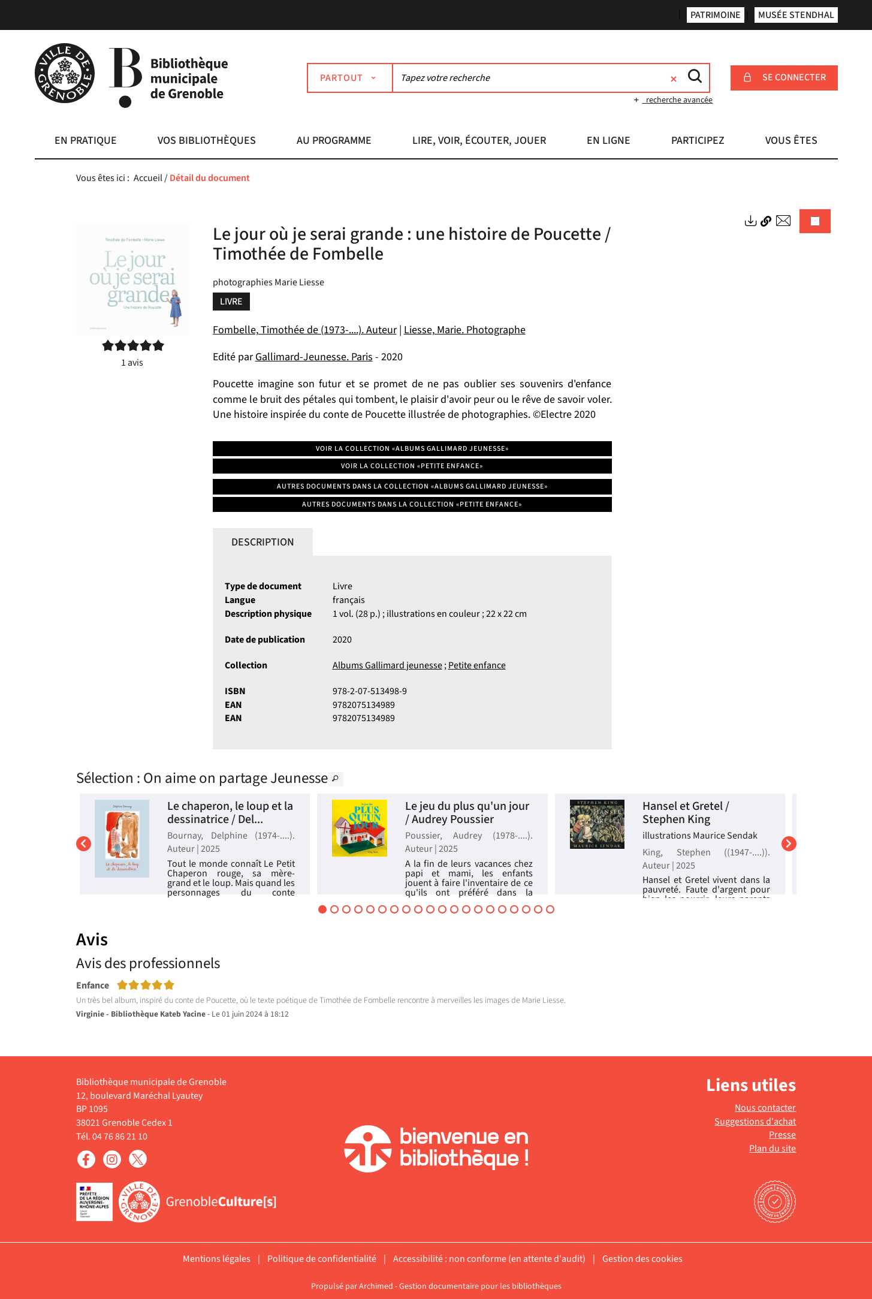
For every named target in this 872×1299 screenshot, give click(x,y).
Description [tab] (262, 542)
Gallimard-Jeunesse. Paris (314, 356)
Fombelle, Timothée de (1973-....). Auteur (305, 330)
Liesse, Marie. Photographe (465, 330)
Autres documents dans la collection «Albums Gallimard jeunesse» (412, 486)
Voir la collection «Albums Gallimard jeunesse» (412, 449)
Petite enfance (477, 665)
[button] (86, 142)
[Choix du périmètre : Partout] (350, 78)
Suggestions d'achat (755, 1121)
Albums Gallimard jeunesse (387, 665)
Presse (782, 1134)
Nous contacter (765, 1107)
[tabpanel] (412, 652)
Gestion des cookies (642, 1258)
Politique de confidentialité (321, 1258)
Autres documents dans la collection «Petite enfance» (412, 504)
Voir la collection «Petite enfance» (412, 466)
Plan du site (772, 1148)
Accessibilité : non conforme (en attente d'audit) (489, 1258)
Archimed (376, 1286)
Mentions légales (217, 1258)
